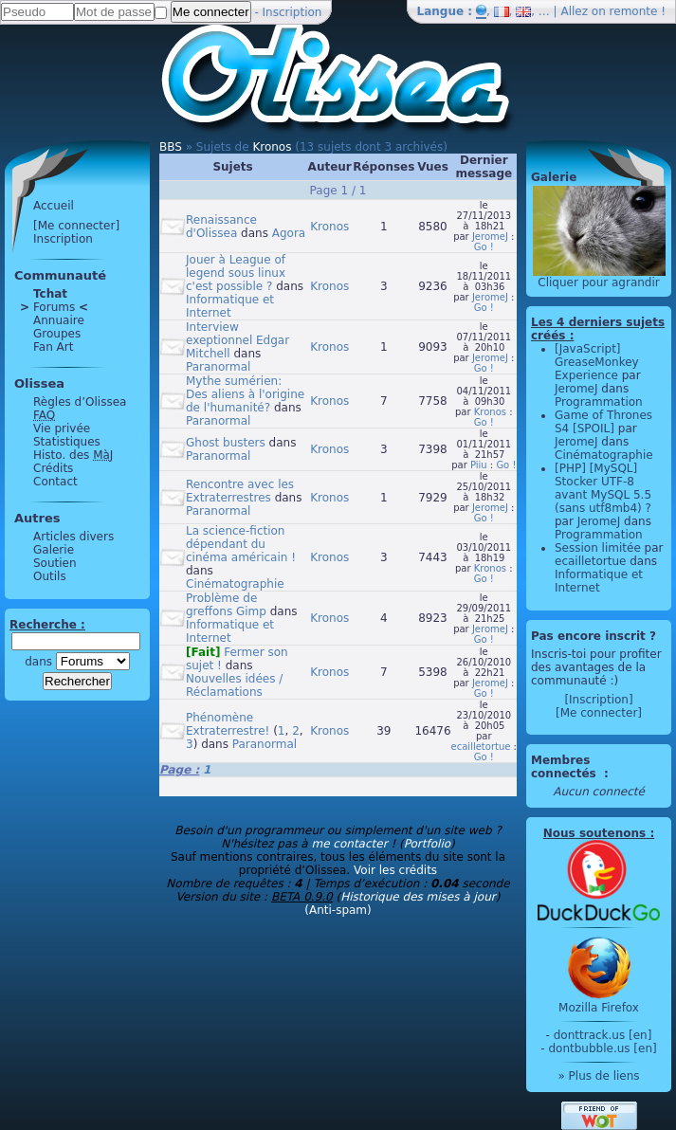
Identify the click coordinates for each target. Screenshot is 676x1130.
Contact (55, 481)
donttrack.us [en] (603, 1035)
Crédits (53, 468)
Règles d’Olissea (79, 402)
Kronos (271, 147)
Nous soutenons (594, 833)
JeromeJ (490, 236)
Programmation (599, 402)
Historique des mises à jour (418, 896)
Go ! (484, 247)
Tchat (50, 294)
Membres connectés (565, 767)
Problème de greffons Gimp (226, 605)
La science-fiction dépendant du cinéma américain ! (241, 544)
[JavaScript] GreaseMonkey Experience (597, 362)
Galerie (53, 549)
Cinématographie (235, 584)
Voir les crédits (395, 870)
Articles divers (73, 536)
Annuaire (58, 320)
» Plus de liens (598, 1076)
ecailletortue (481, 746)
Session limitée (598, 548)
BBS (170, 147)
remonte (634, 11)
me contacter (349, 843)
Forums (54, 307)
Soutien (55, 563)
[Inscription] (598, 699)
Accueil (53, 205)
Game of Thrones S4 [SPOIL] (603, 422)
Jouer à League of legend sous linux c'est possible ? (235, 273)
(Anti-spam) (337, 910)
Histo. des (73, 455)
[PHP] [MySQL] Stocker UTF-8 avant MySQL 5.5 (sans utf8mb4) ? (603, 488)
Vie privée (61, 428)
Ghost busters (225, 442)
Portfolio (427, 843)
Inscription (292, 12)
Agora (288, 233)
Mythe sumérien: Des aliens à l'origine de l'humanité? (245, 394)
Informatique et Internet (230, 306)
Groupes (57, 333)
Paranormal (218, 367)
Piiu (478, 465)
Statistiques (66, 441)
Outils (49, 576)
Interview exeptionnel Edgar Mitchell (237, 340)
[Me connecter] (76, 225)
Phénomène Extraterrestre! (227, 724)
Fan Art (53, 347)
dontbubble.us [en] (602, 1048)
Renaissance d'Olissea (221, 226)
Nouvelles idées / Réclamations (234, 685)
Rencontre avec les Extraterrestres (240, 491)
